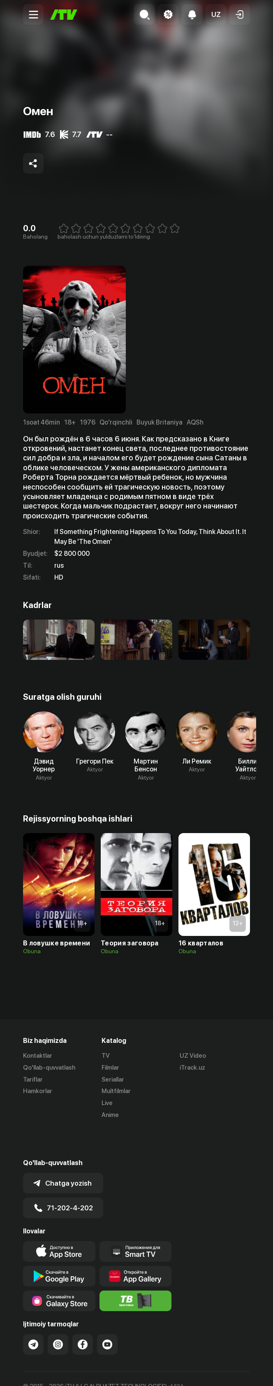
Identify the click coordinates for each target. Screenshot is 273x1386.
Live (107, 1103)
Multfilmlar (116, 1091)
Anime (110, 1115)
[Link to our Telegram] (33, 1315)
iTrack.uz (192, 1067)
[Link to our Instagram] (58, 1315)
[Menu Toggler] (33, 14)
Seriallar (113, 1079)
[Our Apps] (135, 1222)
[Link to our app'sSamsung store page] (59, 1271)
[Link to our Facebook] (82, 1315)
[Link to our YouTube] (107, 1315)
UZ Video (193, 1055)
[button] (216, 14)
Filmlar (110, 1067)
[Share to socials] (33, 163)
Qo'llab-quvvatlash (49, 1067)
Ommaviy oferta (45, 1370)
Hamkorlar (37, 1091)
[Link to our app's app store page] (59, 1222)
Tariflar (33, 1079)
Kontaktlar (37, 1055)
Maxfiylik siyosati (101, 1370)
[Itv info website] (135, 1271)
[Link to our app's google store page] (59, 1246)
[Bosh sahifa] (63, 14)
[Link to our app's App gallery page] (135, 1246)
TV (106, 1055)
